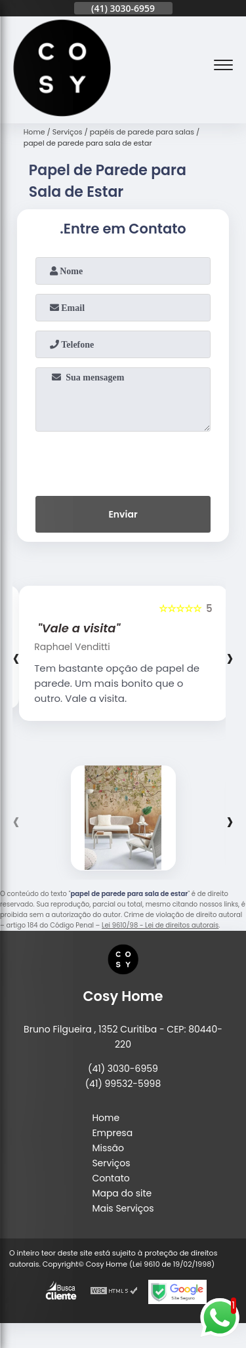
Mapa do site (122, 1193)
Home (105, 1117)
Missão (108, 1147)
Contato (110, 1178)
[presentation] (123, 461)
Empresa (112, 1132)
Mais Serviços (123, 1208)
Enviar (122, 514)
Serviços (111, 1163)
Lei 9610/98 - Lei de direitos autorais (160, 925)
